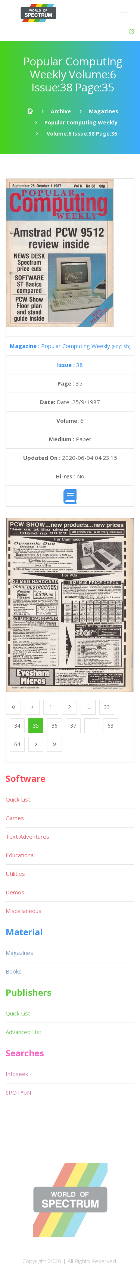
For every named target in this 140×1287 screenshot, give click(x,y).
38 (70, 364)
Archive (61, 111)
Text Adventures (27, 836)
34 (17, 725)
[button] (131, 31)
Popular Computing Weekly (81, 122)
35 (36, 725)
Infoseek (17, 1074)
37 (73, 725)
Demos (15, 892)
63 (110, 725)
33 (107, 707)
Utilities (15, 873)
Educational (20, 855)
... (88, 707)
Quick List (18, 799)
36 (54, 725)
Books (14, 971)
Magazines (103, 111)
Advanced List (23, 1032)
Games (15, 818)
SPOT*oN (18, 1092)
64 (17, 744)
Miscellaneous (23, 910)
